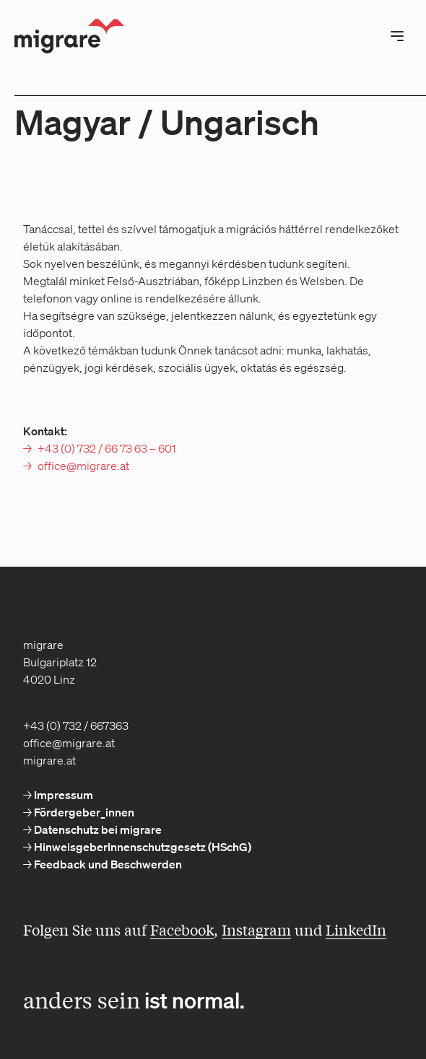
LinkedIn (356, 929)
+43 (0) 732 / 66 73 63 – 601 (107, 448)
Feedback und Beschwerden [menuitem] (107, 864)
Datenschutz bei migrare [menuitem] (97, 829)
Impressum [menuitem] (62, 795)
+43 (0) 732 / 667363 (76, 725)
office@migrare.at (83, 465)
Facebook (182, 929)
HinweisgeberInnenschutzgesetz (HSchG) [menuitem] (141, 847)
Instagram (256, 929)
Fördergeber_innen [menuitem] (83, 812)
